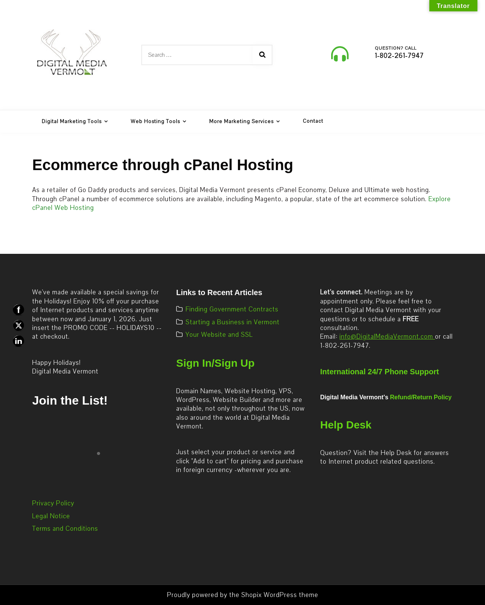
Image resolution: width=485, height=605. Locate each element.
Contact (313, 121)
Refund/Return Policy (421, 397)
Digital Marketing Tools (72, 121)
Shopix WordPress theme (279, 595)
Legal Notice (51, 516)
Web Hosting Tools (155, 121)
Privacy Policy (53, 503)
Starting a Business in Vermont (233, 322)
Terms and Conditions (65, 528)
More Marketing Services (241, 121)
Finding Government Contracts (232, 309)
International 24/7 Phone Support (379, 371)
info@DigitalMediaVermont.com (387, 336)
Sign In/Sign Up (215, 363)
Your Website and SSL (219, 334)
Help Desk (345, 425)
